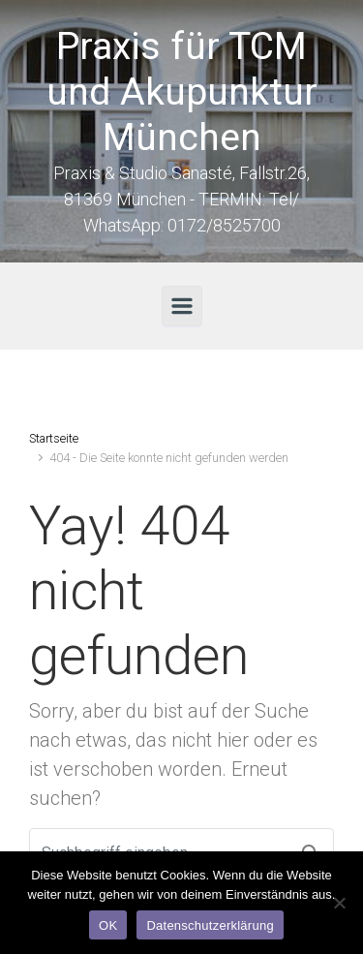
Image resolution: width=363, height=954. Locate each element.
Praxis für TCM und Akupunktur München (182, 92)
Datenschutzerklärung (209, 925)
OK (108, 925)
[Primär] (182, 306)
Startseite (53, 438)
